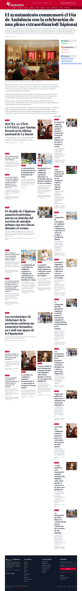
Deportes (43, 7)
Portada (14, 7)
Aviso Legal (44, 570)
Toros (48, 7)
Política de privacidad (69, 572)
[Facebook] (6, 573)
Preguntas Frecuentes (64, 577)
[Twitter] (8, 573)
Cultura (61, 7)
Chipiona (23, 10)
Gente (37, 7)
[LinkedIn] (13, 573)
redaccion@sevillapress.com (20, 587)
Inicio (6, 10)
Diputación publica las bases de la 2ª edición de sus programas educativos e (12, 356)
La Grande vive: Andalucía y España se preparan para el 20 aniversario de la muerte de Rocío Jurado (28, 381)
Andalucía (32, 7)
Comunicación (54, 7)
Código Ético (44, 563)
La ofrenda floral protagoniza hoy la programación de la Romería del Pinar (28, 172)
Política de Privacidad (46, 565)
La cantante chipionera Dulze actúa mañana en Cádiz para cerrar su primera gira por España (44, 270)
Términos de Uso (45, 568)
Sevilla (26, 7)
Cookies (64, 586)
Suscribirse (68, 568)
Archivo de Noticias (28, 579)
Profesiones (67, 7)
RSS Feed (26, 581)
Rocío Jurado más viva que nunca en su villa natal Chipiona (12, 158)
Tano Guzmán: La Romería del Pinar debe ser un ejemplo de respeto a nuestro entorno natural (12, 256)
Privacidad (60, 586)
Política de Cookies (46, 567)
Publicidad (62, 575)
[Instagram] (11, 573)
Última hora (20, 7)
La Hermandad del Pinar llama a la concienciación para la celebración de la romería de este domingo (12, 382)
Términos (69, 586)
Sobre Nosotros (45, 561)
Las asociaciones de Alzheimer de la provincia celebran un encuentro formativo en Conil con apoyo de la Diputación (59, 362)
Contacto (44, 572)
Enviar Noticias (63, 579)
